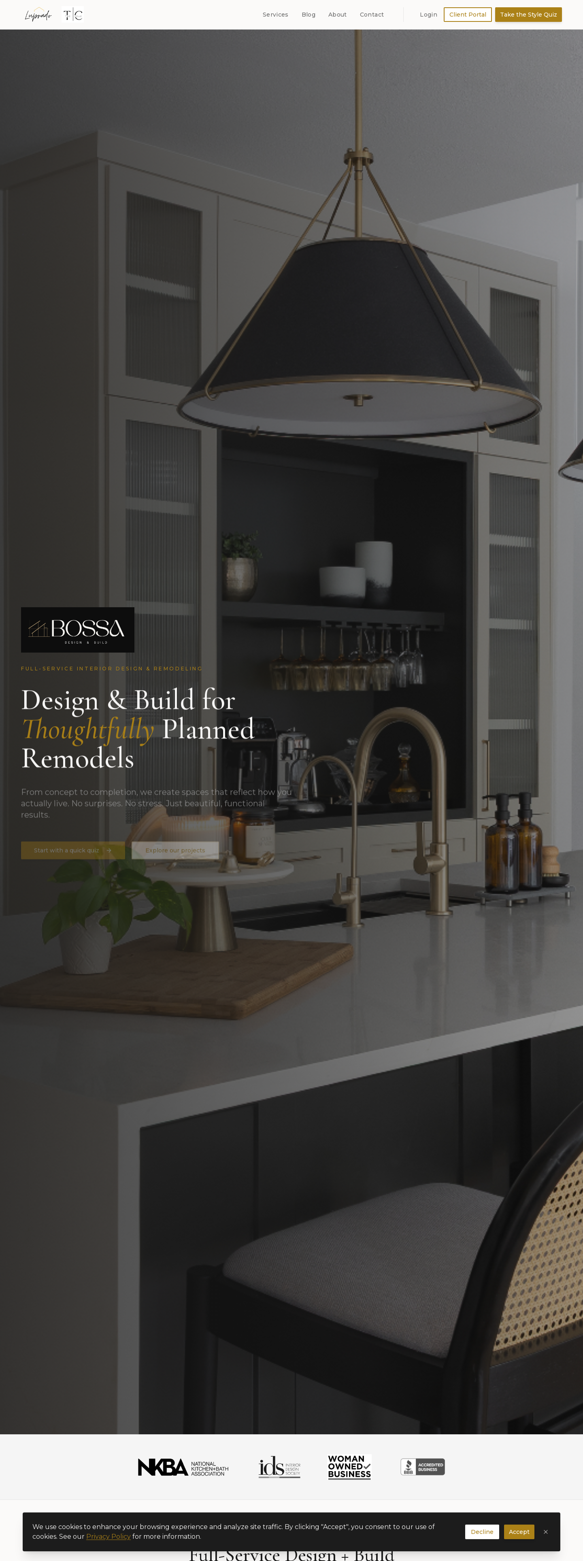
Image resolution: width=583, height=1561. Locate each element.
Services (276, 14)
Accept (519, 1537)
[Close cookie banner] (546, 1537)
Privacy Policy (108, 1542)
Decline (482, 1537)
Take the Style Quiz (528, 14)
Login (428, 14)
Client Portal (467, 14)
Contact (372, 14)
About (337, 14)
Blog (308, 14)
